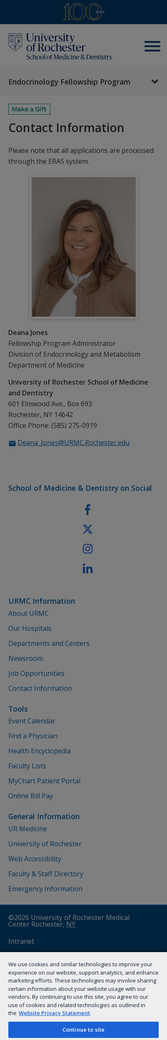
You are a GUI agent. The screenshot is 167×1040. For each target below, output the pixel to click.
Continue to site (83, 1029)
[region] (83, 995)
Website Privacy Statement (54, 1013)
